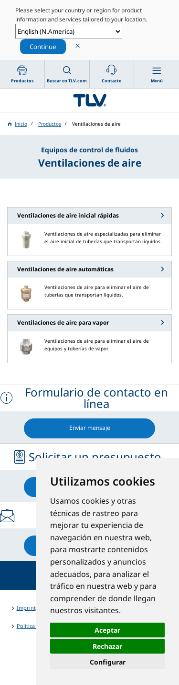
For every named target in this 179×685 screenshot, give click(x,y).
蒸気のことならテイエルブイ (89, 100)
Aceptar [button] (107, 630)
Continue (43, 46)
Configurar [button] (108, 661)
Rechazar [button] (107, 646)
